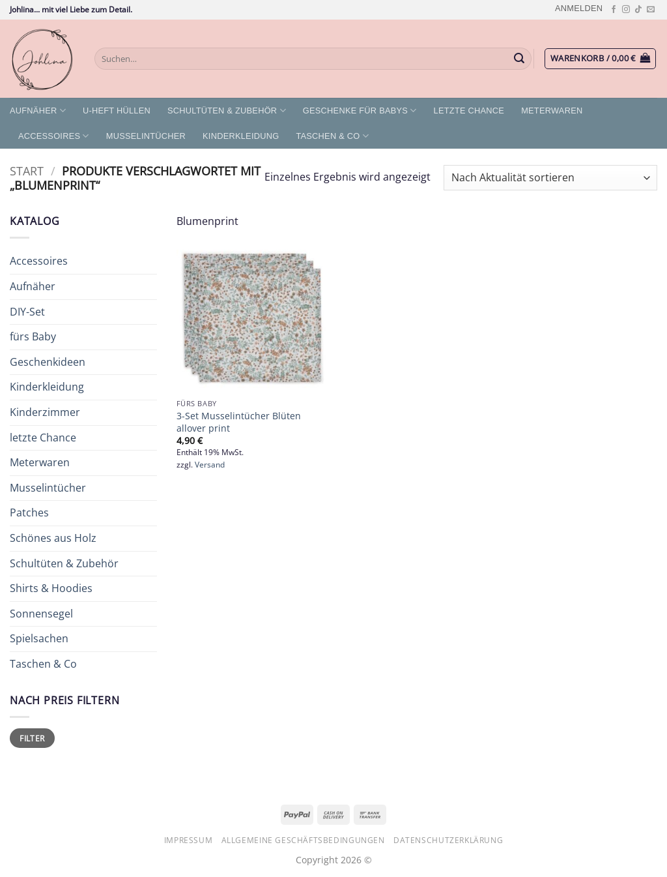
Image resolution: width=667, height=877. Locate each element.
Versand (210, 464)
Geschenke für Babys (360, 110)
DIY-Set (27, 312)
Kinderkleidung (241, 136)
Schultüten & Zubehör (226, 110)
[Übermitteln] (520, 59)
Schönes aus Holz (53, 538)
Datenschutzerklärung (448, 840)
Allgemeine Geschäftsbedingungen (303, 840)
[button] (579, 8)
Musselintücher (146, 136)
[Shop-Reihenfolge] (550, 177)
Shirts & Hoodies (51, 588)
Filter (32, 738)
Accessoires (53, 136)
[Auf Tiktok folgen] (638, 9)
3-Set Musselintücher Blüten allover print (239, 422)
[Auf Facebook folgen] (613, 9)
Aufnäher (38, 110)
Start (27, 170)
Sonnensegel (41, 613)
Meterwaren (551, 110)
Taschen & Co (332, 136)
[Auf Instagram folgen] (626, 9)
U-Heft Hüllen (116, 110)
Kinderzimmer (45, 412)
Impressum (188, 840)
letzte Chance (469, 110)
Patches (29, 512)
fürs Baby (33, 336)
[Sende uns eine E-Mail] (651, 9)
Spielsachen (39, 638)
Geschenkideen (47, 362)
